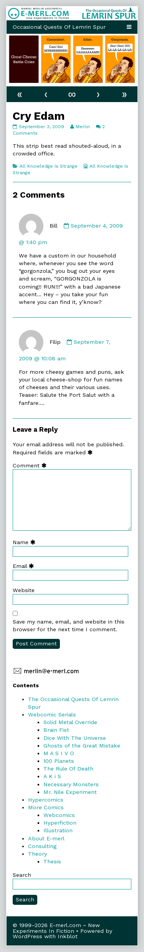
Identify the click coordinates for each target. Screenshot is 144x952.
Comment (31, 465)
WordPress (27, 936)
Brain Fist (56, 730)
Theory (37, 854)
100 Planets (58, 761)
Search (22, 875)
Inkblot (68, 936)
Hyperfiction (59, 823)
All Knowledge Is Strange (49, 166)
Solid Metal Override (70, 722)
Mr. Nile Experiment (70, 792)
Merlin (82, 126)
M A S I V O (58, 753)
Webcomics (59, 815)
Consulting (42, 846)
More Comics (46, 807)
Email (25, 566)
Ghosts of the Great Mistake (81, 745)
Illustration (58, 830)
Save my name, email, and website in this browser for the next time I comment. (68, 625)
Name (26, 542)
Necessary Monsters (71, 784)
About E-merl (46, 838)
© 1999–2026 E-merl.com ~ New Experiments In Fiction (56, 928)
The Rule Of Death (68, 769)
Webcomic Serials (52, 714)
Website (24, 590)
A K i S (52, 776)
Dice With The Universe (74, 738)
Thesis (52, 861)
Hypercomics (45, 800)
